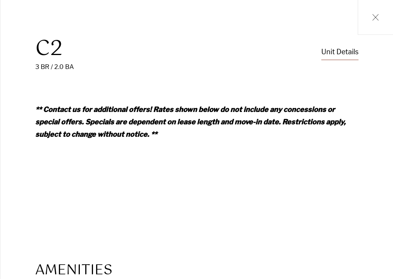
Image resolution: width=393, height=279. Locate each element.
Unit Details (340, 52)
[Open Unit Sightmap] (120, 187)
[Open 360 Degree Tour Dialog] (131, 187)
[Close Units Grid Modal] (375, 17)
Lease (351, 184)
